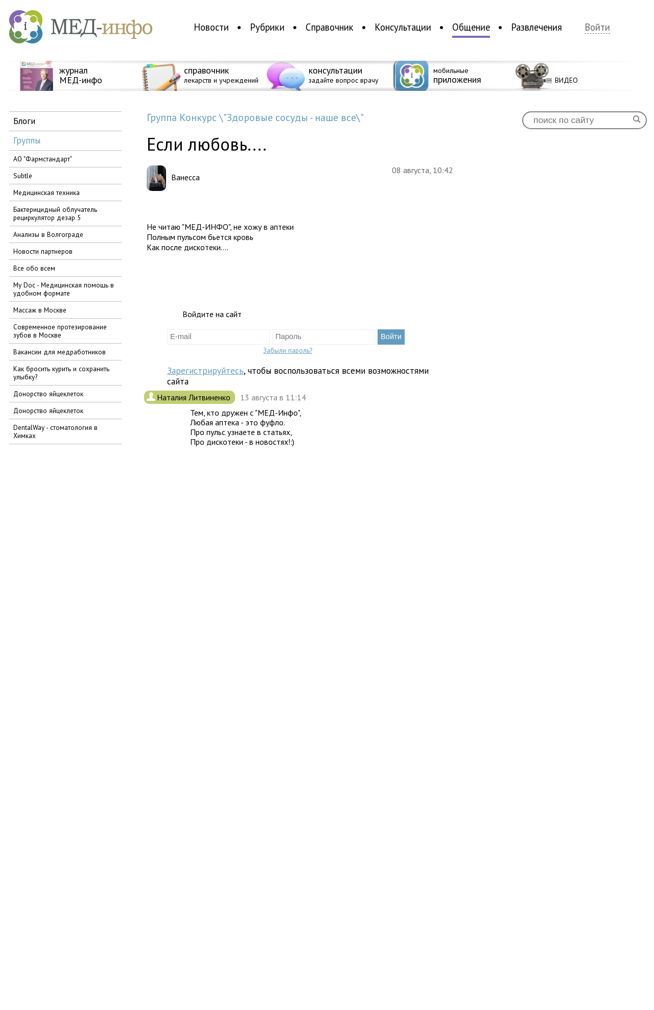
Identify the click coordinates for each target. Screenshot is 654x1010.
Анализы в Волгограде (48, 234)
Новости (211, 27)
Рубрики (267, 27)
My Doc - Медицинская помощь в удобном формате (63, 289)
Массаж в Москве (39, 310)
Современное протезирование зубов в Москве (60, 331)
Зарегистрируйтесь (205, 370)
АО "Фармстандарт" (42, 158)
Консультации (403, 27)
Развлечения (536, 27)
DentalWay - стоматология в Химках (55, 431)
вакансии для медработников (59, 351)
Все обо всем (34, 268)
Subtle (22, 175)
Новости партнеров (43, 251)
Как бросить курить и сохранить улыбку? (61, 372)
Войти (597, 27)
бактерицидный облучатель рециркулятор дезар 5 (55, 213)
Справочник (330, 27)
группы (26, 140)
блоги (24, 121)
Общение (471, 27)
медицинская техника (46, 192)
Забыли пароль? (287, 350)
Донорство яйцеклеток (48, 393)
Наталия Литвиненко (194, 397)
